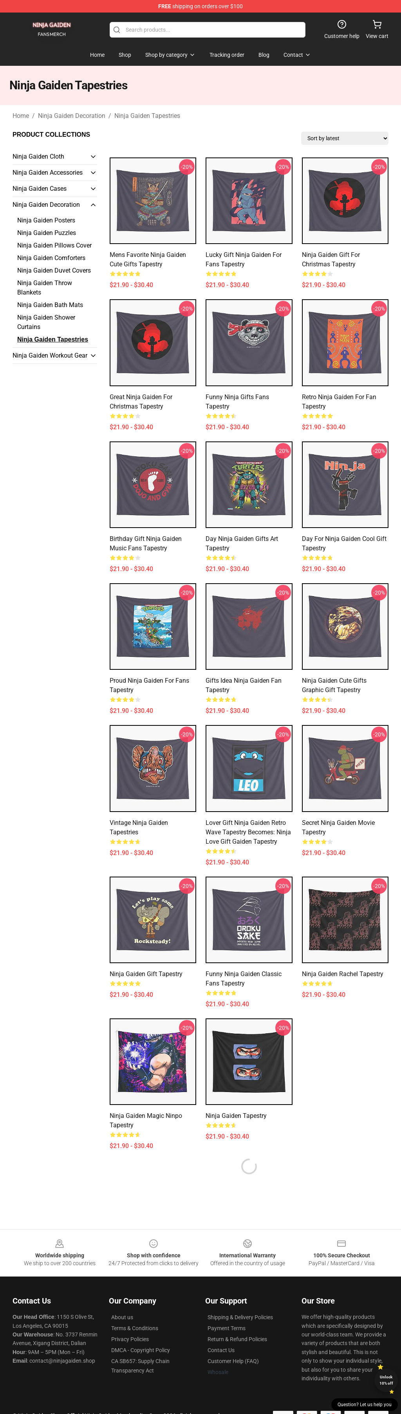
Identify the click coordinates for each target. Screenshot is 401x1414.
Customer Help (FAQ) (233, 1361)
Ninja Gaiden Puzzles (46, 233)
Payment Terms (227, 1328)
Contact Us (221, 1350)
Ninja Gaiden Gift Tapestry (146, 974)
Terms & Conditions (134, 1328)
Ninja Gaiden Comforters (51, 258)
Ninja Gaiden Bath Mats (50, 305)
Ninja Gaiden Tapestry (236, 1115)
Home (21, 115)
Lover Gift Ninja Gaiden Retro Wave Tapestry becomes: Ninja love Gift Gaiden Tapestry (248, 832)
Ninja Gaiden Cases (40, 188)
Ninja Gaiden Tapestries (147, 115)
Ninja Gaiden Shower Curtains (46, 322)
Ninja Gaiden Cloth (38, 156)
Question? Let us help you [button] (365, 1404)
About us (122, 1317)
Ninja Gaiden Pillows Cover (54, 245)
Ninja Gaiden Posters (46, 220)
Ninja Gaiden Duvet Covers (54, 270)
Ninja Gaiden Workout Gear (50, 355)
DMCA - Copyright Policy (140, 1350)
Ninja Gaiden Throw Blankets (44, 287)
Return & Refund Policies (237, 1339)
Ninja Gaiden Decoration (71, 115)
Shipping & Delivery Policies (240, 1317)
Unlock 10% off (386, 1380)
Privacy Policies (130, 1339)
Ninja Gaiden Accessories (48, 172)
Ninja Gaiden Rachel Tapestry (342, 974)
